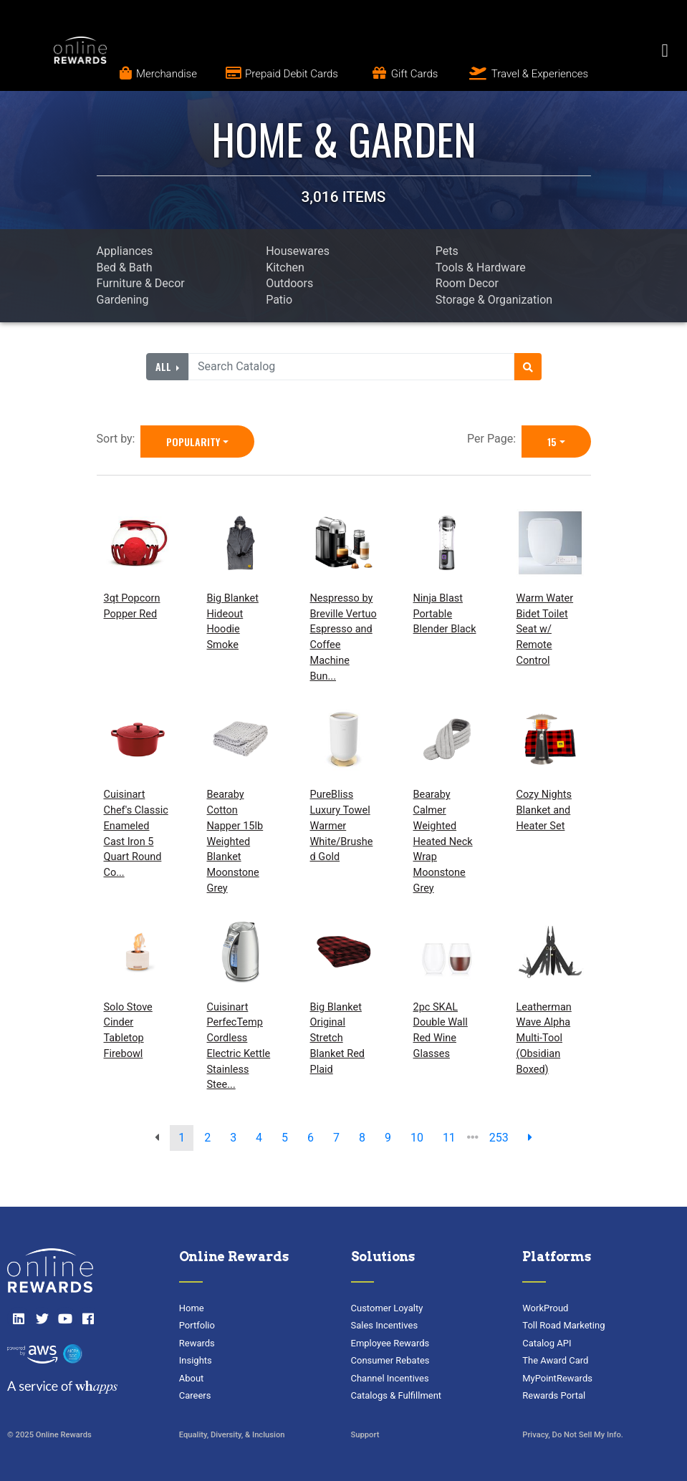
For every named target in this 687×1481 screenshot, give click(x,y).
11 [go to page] (449, 1137)
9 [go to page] (388, 1137)
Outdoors (289, 283)
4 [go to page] (259, 1137)
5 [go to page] (285, 1137)
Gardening (123, 300)
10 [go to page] (416, 1137)
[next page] (530, 1138)
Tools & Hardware (481, 267)
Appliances (125, 251)
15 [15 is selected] (552, 441)
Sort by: (119, 438)
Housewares (298, 251)
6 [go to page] (310, 1137)
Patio (279, 300)
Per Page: (494, 438)
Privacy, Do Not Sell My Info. (572, 1434)
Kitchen (285, 267)
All (164, 366)
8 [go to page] (362, 1137)
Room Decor (467, 283)
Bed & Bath (125, 267)
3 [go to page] (233, 1137)
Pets (447, 251)
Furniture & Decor (141, 283)
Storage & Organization (494, 300)
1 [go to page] (181, 1137)
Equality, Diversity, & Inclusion (232, 1434)
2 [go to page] (207, 1137)
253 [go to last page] (499, 1137)
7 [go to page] (336, 1137)
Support (365, 1434)
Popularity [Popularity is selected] (193, 441)
